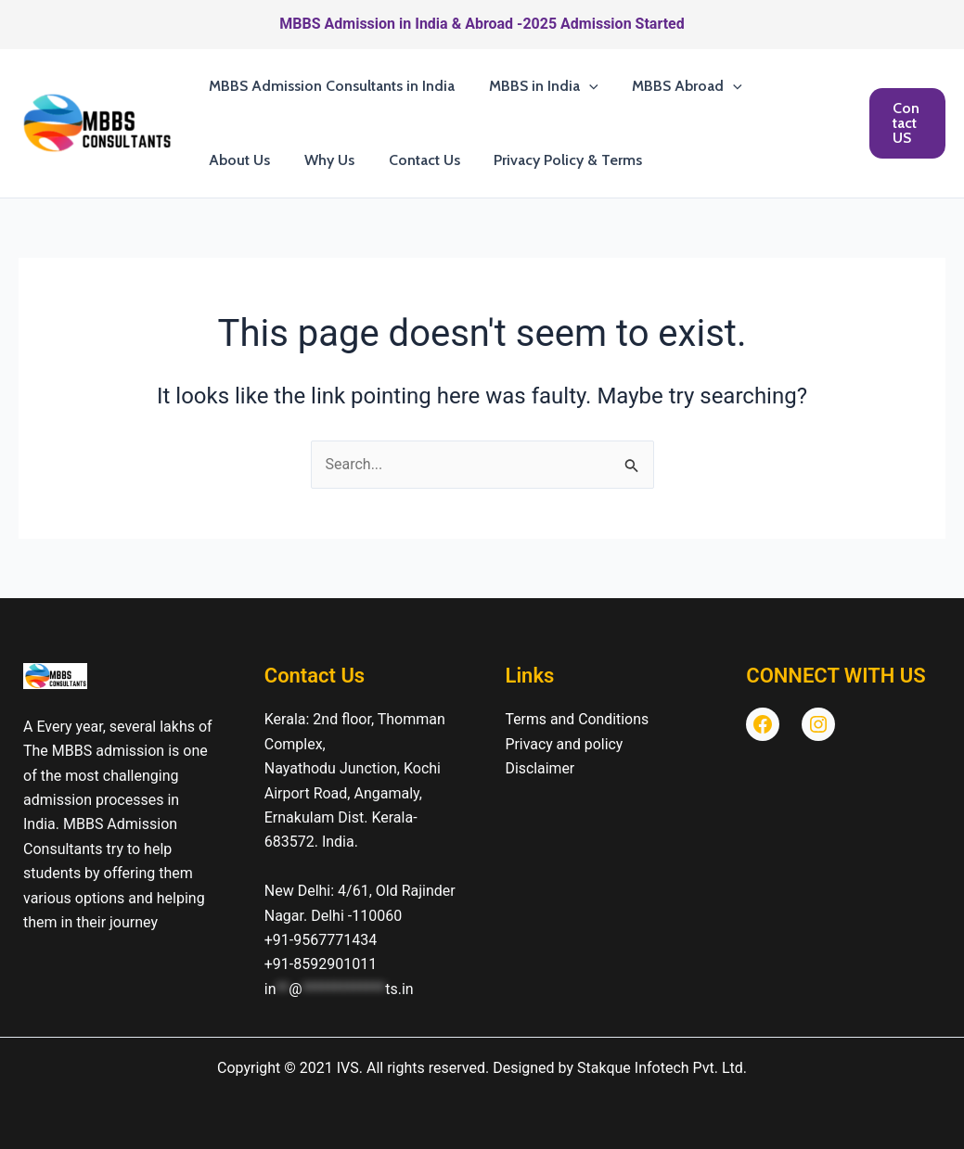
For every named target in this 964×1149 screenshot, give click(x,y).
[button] (582, 86)
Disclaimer (540, 768)
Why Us (232, 160)
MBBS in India (537, 86)
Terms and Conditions (578, 719)
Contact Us (322, 160)
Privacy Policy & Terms (462, 160)
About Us (791, 86)
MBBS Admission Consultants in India (330, 86)
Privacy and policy (565, 744)
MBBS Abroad (677, 86)
